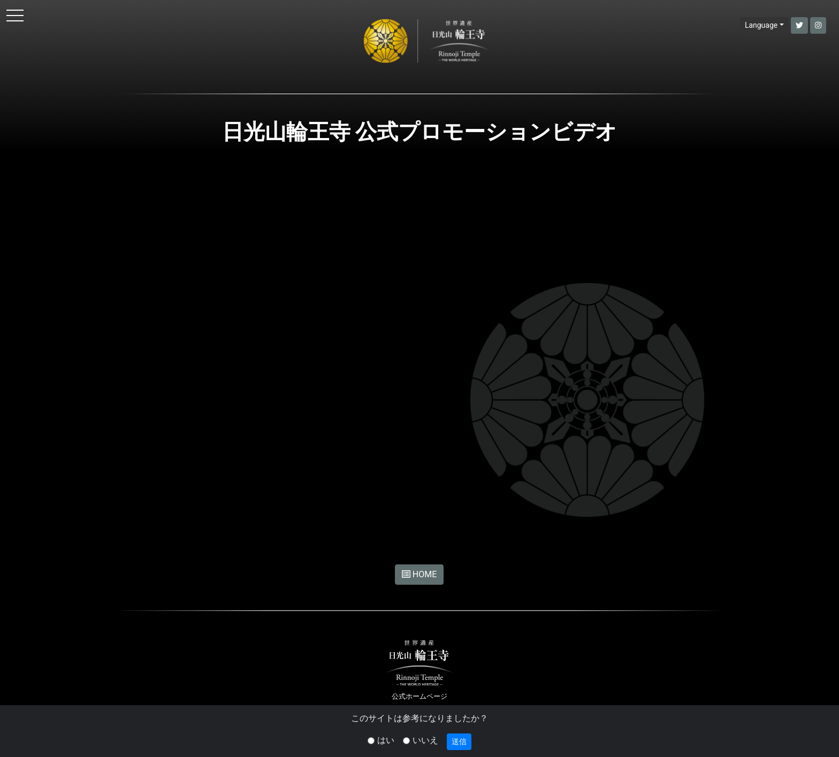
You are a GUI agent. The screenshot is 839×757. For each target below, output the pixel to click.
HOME (419, 574)
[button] (799, 25)
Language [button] (761, 25)
